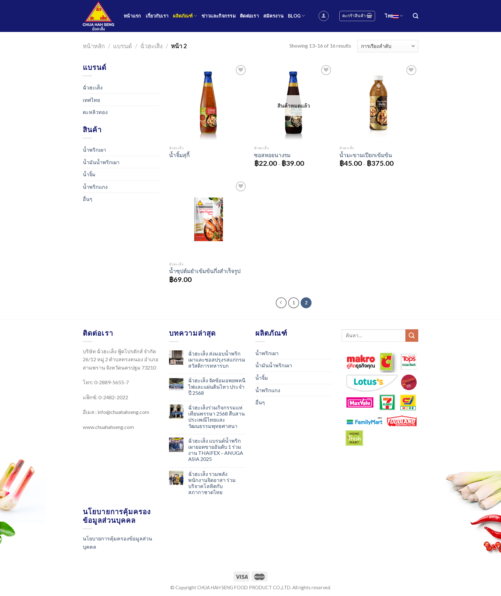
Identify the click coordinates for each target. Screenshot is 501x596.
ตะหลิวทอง (95, 112)
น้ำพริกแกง (95, 187)
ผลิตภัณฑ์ (185, 16)
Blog (296, 16)
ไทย (394, 16)
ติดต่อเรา (249, 16)
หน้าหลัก (94, 46)
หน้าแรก (132, 16)
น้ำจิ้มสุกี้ (179, 155)
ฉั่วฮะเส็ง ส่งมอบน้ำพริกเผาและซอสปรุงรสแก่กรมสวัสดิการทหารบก (216, 359)
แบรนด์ (122, 46)
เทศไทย (91, 100)
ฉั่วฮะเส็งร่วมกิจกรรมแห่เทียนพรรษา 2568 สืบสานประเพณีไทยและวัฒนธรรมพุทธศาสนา (216, 416)
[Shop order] (387, 46)
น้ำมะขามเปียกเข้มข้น (365, 155)
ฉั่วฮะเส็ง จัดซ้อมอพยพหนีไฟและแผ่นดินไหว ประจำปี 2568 (216, 386)
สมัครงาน (273, 16)
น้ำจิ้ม (89, 174)
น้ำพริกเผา (94, 150)
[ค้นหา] (415, 16)
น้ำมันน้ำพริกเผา (101, 162)
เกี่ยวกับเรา (157, 16)
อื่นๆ (87, 199)
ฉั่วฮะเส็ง (151, 46)
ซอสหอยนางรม (272, 155)
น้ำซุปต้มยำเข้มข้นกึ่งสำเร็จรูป (205, 271)
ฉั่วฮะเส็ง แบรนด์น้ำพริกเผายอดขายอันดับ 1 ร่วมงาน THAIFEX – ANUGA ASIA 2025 (215, 450)
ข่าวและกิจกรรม (218, 16)
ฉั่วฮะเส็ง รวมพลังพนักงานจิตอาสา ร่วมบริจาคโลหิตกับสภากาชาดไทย (212, 483)
